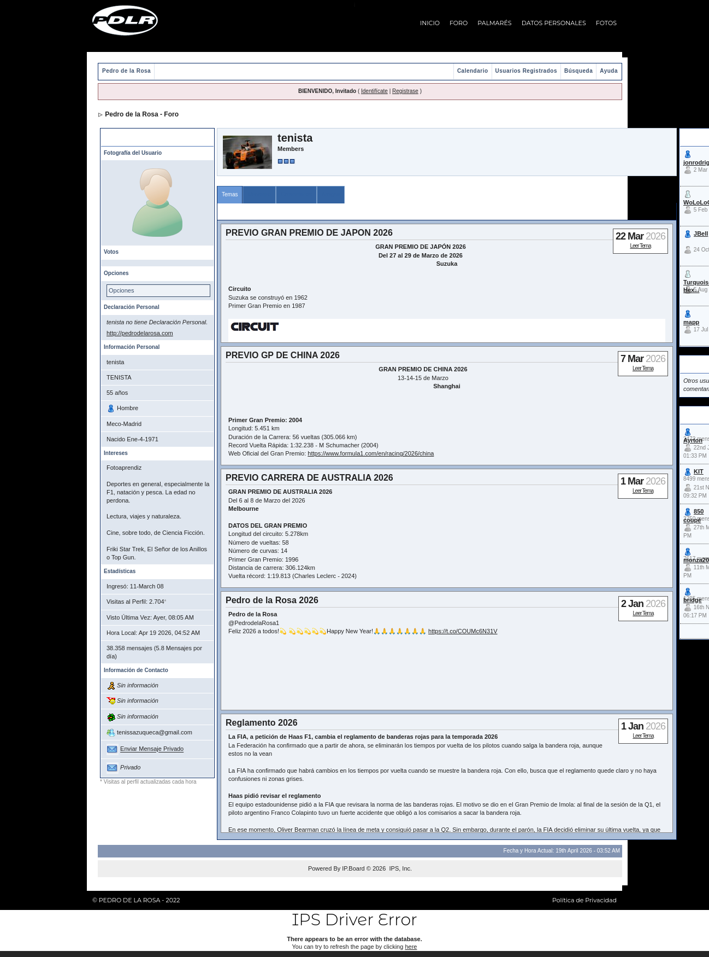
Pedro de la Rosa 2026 (272, 600)
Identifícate (374, 91)
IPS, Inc (399, 868)
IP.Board (353, 868)
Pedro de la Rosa (126, 71)
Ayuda (609, 71)
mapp (691, 322)
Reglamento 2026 (262, 722)
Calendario (472, 71)
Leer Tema (640, 246)
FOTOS (606, 23)
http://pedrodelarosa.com (140, 333)
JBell (701, 233)
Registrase (405, 91)
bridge (692, 600)
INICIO (430, 23)
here (411, 946)
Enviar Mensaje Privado (152, 749)
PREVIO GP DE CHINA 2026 (283, 355)
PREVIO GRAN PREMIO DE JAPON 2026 (309, 232)
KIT (699, 471)
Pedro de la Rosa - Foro (142, 114)
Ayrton (692, 440)
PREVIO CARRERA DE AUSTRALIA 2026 (309, 477)
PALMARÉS (494, 23)
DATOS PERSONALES (554, 23)
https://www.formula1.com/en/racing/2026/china (371, 453)
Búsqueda (578, 71)
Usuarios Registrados (526, 71)
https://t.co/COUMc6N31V (463, 631)
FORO (459, 23)
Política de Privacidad (584, 900)
